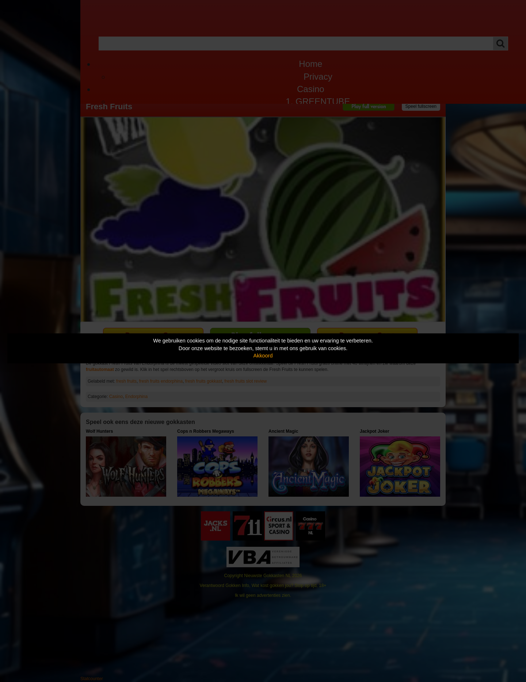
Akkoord (263, 356)
